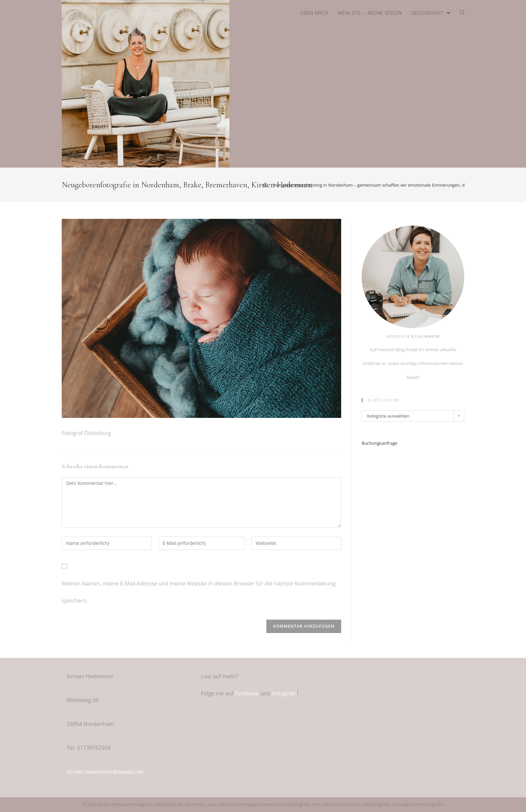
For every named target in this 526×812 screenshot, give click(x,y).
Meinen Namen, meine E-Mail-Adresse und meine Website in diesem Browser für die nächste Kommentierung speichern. (198, 592)
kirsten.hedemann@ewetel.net (105, 771)
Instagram (284, 693)
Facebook (247, 693)
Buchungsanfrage (379, 443)
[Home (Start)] (265, 185)
